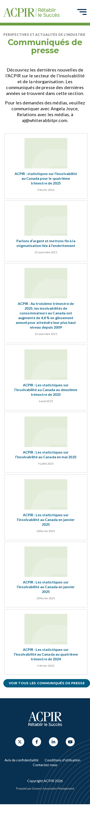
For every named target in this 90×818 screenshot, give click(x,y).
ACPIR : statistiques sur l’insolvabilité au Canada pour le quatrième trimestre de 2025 (46, 178)
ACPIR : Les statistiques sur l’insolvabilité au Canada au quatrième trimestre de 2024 (46, 654)
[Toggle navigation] (82, 12)
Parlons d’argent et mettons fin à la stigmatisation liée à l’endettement (45, 243)
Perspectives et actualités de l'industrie (44, 35)
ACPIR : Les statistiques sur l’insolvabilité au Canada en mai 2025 (46, 454)
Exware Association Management (53, 788)
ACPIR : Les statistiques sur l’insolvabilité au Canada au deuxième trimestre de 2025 (45, 389)
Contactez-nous (45, 765)
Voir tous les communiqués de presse (47, 683)
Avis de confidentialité (21, 760)
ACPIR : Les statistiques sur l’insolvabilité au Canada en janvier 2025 (46, 519)
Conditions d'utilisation (62, 760)
